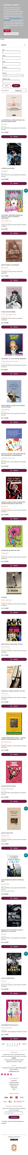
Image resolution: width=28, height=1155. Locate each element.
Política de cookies (14, 1082)
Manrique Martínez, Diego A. (7, 788)
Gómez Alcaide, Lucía (6, 220)
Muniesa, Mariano (5, 884)
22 (12, 1044)
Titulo (3, 55)
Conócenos (14, 1080)
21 (10, 1044)
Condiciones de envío (14, 1084)
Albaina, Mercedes (5, 409)
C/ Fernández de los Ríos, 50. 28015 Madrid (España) (14, 1067)
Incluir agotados (5, 90)
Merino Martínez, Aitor (6, 742)
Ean (3, 50)
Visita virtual (14, 1087)
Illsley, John (3, 981)
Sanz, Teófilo (4, 124)
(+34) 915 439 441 (14, 1069)
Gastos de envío (14, 1086)
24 (17, 1044)
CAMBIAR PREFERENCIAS (11, 33)
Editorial (4, 67)
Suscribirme (14, 1117)
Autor (3, 61)
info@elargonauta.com (14, 1071)
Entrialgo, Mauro (5, 553)
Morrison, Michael (5, 646)
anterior (3, 1044)
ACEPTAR (7, 30)
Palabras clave (6, 79)
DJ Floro (3, 314)
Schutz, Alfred (4, 693)
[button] (25, 45)
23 (14, 1044)
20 (7, 1044)
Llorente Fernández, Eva (6, 1027)
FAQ (14, 1089)
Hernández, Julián (5, 835)
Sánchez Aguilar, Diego (6, 600)
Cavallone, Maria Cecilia (6, 361)
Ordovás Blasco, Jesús (11, 314)
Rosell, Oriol (4, 934)
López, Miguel (4, 171)
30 (17, 1045)
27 (10, 1045)
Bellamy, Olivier (4, 267)
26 (7, 1045)
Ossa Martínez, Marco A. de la (8, 458)
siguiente (24, 1044)
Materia (4, 73)
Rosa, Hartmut (4, 506)
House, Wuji (15, 361)
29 (14, 1045)
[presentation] (12, 1128)
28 (12, 1045)
